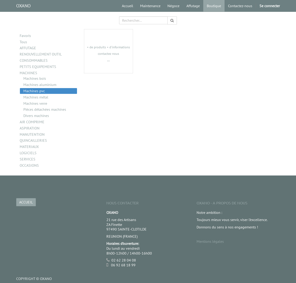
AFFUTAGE (28, 48)
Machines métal (35, 97)
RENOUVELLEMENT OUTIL (41, 54)
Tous (23, 42)
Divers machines (36, 115)
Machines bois (34, 78)
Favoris (25, 35)
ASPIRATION (30, 128)
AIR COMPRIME (32, 122)
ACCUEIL (26, 202)
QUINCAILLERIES (33, 140)
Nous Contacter (122, 202)
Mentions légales (210, 241)
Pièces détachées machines (44, 109)
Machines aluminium (39, 84)
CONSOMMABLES (34, 60)
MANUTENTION (32, 134)
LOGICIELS (28, 153)
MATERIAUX (29, 146)
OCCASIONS (29, 165)
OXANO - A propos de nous (222, 202)
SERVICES (27, 159)
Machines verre (35, 103)
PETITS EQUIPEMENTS (38, 66)
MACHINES (28, 73)
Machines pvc (34, 91)
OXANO (23, 6)
